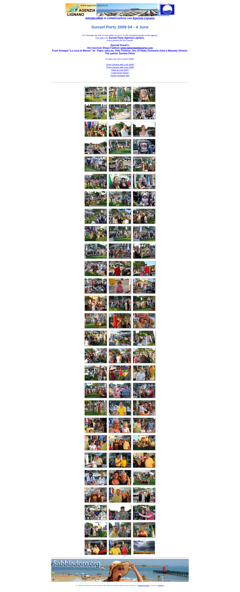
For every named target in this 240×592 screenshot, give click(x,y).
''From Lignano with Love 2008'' (120, 67)
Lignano (160, 585)
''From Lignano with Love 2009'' (120, 64)
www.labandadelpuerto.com (136, 48)
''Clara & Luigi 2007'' (120, 70)
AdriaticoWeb (94, 18)
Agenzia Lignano (144, 18)
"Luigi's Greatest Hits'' (120, 75)
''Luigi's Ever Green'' (120, 73)
